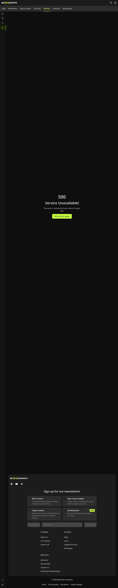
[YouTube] (16, 484)
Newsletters (13, 8)
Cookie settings (76, 584)
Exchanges (68, 548)
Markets (47, 8)
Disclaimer (64, 584)
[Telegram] (21, 484)
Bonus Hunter (25, 8)
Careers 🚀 (45, 544)
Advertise (56, 8)
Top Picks (37, 8)
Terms (44, 584)
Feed (4, 8)
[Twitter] (11, 484)
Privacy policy (53, 584)
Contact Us (45, 567)
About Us (44, 537)
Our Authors (45, 541)
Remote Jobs (67, 8)
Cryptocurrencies (70, 544)
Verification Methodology (50, 571)
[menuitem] (3, 13)
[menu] (3, 20)
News (66, 537)
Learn (66, 541)
